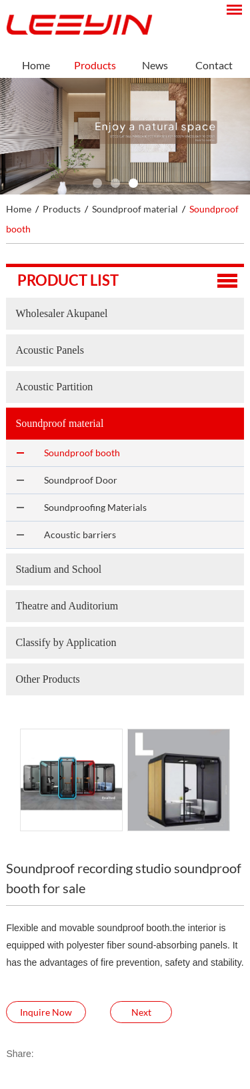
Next (141, 1012)
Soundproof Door (80, 480)
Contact (214, 65)
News (155, 65)
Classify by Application (65, 642)
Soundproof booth (82, 452)
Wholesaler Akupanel (61, 313)
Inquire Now (46, 1012)
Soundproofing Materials (95, 507)
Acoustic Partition (54, 386)
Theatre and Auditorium (66, 605)
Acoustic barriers (80, 534)
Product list (68, 280)
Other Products (47, 679)
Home (36, 65)
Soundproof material (135, 208)
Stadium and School (58, 569)
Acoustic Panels (49, 350)
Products (95, 65)
